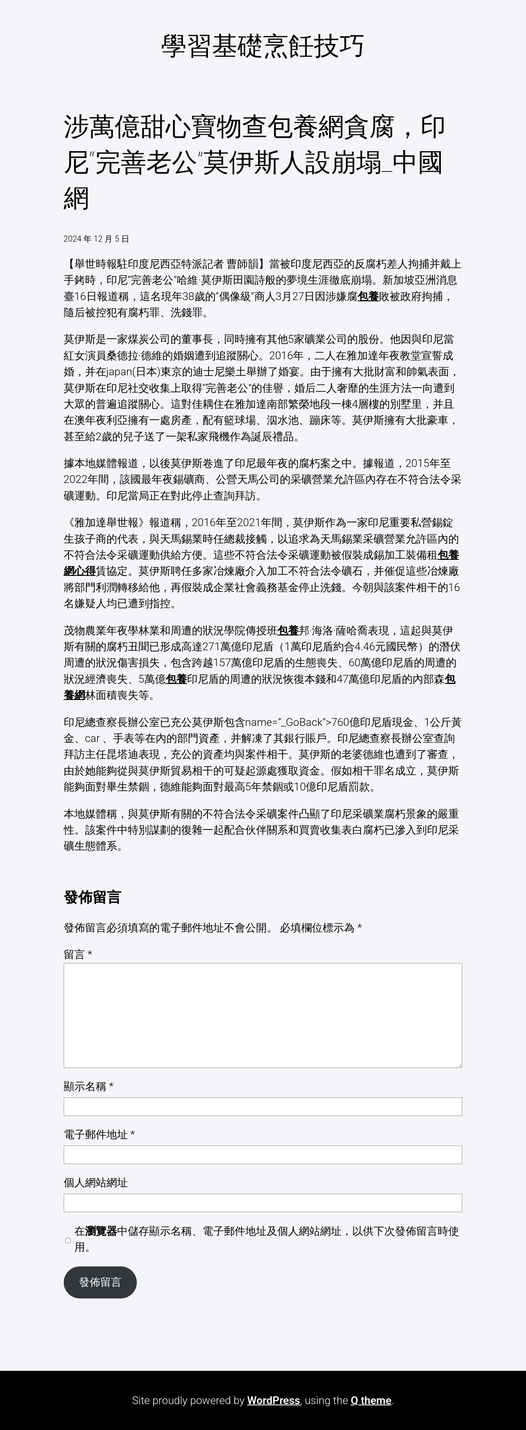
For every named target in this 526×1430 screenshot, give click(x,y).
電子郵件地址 (99, 1134)
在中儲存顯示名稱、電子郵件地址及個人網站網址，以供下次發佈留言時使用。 (266, 1239)
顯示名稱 (89, 1086)
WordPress (273, 1400)
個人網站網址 (96, 1182)
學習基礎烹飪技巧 (263, 46)
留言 (78, 954)
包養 (368, 296)
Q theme (371, 1400)
